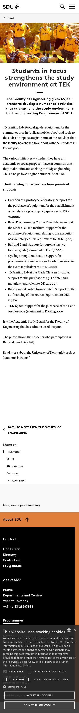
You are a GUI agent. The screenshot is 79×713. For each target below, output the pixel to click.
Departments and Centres (23, 595)
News (10, 18)
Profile (8, 590)
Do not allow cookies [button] (39, 705)
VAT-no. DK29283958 (18, 606)
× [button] (74, 630)
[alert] (39, 669)
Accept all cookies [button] (39, 695)
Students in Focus (16, 358)
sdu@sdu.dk (12, 566)
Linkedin (15, 466)
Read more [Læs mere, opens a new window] (24, 665)
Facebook (11, 451)
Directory (10, 554)
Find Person (11, 549)
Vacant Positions (15, 601)
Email (13, 473)
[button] (5, 672)
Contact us (11, 560)
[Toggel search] (62, 6)
